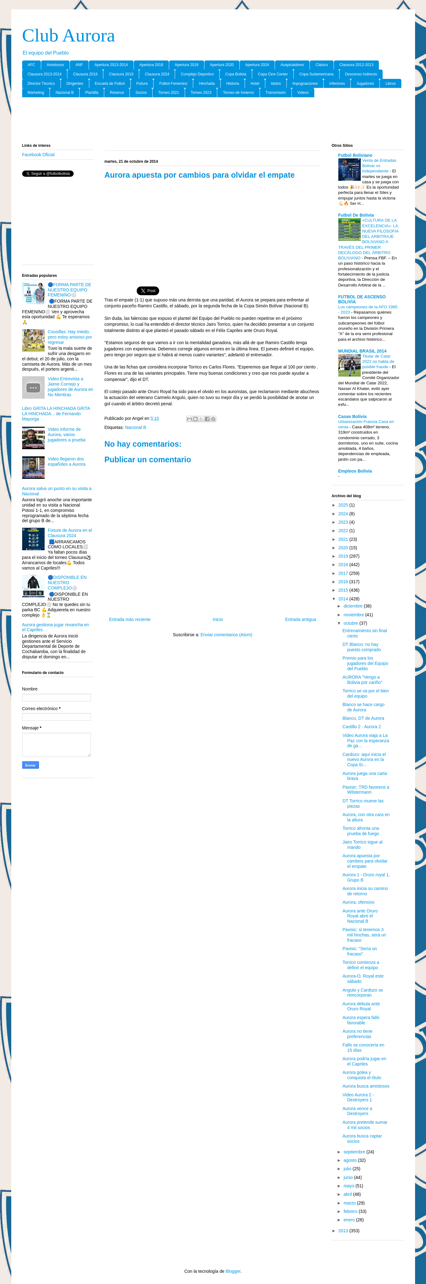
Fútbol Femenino (173, 83)
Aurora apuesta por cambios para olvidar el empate (364, 861)
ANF (79, 65)
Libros (390, 83)
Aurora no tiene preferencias (357, 1034)
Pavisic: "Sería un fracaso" (359, 951)
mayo (349, 1185)
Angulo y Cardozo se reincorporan (362, 993)
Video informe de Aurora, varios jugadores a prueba (67, 434)
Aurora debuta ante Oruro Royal (361, 1006)
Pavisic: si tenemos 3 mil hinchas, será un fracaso (364, 935)
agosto (351, 1160)
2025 (343, 505)
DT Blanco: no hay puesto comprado (361, 647)
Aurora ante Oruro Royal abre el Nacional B (360, 916)
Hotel (255, 83)
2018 (343, 564)
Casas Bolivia (352, 416)
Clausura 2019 (121, 74)
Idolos (276, 83)
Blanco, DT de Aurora (363, 718)
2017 (343, 573)
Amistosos (55, 65)
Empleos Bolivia (355, 471)
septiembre (355, 1151)
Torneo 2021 (168, 92)
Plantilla (91, 92)
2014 (343, 598)
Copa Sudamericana (316, 74)
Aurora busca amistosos (365, 1086)
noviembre (354, 614)
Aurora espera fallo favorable (360, 1020)
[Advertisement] (213, 121)
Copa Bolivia (235, 74)
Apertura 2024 (257, 65)
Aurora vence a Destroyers (357, 1111)
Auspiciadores (292, 65)
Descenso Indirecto (361, 74)
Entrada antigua (300, 619)
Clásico (322, 65)
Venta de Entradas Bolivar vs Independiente (379, 166)
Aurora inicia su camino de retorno (365, 891)
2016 (343, 581)
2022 (343, 530)
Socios (141, 92)
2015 (343, 590)
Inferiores (337, 83)
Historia (232, 83)
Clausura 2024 (157, 74)
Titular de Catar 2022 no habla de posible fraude (378, 361)
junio (349, 1177)
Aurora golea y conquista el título (361, 1075)
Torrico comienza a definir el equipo (360, 965)
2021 (343, 539)
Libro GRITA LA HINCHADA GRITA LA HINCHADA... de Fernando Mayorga (56, 413)
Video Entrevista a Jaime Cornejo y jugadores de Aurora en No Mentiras (70, 386)
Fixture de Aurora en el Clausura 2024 (70, 533)
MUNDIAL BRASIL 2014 (362, 351)
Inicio (218, 619)
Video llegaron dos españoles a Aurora (67, 461)
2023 (343, 522)
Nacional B (65, 92)
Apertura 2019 (186, 65)
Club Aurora (68, 35)
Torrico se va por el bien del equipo (365, 693)
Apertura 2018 (151, 65)
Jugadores (365, 83)
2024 (343, 513)
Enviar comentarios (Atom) (226, 634)
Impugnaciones (305, 83)
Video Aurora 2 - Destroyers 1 (358, 1097)
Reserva (117, 92)
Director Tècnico (41, 83)
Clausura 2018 (85, 74)
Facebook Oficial (38, 154)
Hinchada (207, 83)
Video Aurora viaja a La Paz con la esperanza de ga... (365, 740)
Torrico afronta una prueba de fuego (360, 831)
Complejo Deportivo (197, 74)
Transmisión (276, 92)
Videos (303, 92)
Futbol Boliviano (355, 155)
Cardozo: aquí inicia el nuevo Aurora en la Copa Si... (364, 759)
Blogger (233, 1271)
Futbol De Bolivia (356, 215)
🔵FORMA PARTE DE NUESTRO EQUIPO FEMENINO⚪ (69, 290)
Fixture (142, 83)
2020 (343, 547)
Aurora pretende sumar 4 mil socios (364, 1125)
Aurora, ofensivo (358, 902)
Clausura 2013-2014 (45, 74)
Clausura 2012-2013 (357, 65)
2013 (343, 1230)
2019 (343, 556)
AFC (31, 65)
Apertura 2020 (222, 65)
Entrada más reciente (130, 619)
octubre (352, 623)
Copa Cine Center (273, 74)
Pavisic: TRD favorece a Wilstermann (365, 790)
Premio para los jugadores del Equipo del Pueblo (365, 663)
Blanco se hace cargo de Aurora (363, 707)
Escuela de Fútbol (110, 83)
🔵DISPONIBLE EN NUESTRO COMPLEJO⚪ (67, 582)
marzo (350, 1202)
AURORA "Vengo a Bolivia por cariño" (362, 680)
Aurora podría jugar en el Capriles (364, 1061)
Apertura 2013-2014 (111, 65)
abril (348, 1194)
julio (348, 1168)
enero (350, 1219)
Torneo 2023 (201, 92)
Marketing (36, 92)
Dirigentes (74, 83)
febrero (351, 1211)
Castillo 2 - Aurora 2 (361, 726)
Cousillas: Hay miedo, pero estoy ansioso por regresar (70, 337)
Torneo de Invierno (238, 92)
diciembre (354, 606)
